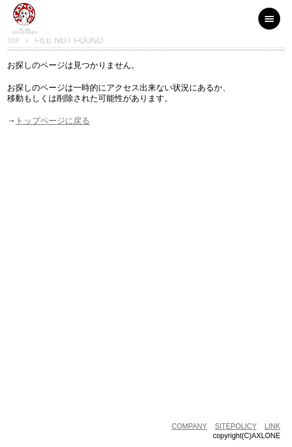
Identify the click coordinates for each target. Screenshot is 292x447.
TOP (13, 41)
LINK (273, 426)
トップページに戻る (52, 120)
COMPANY (189, 426)
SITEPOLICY (236, 426)
